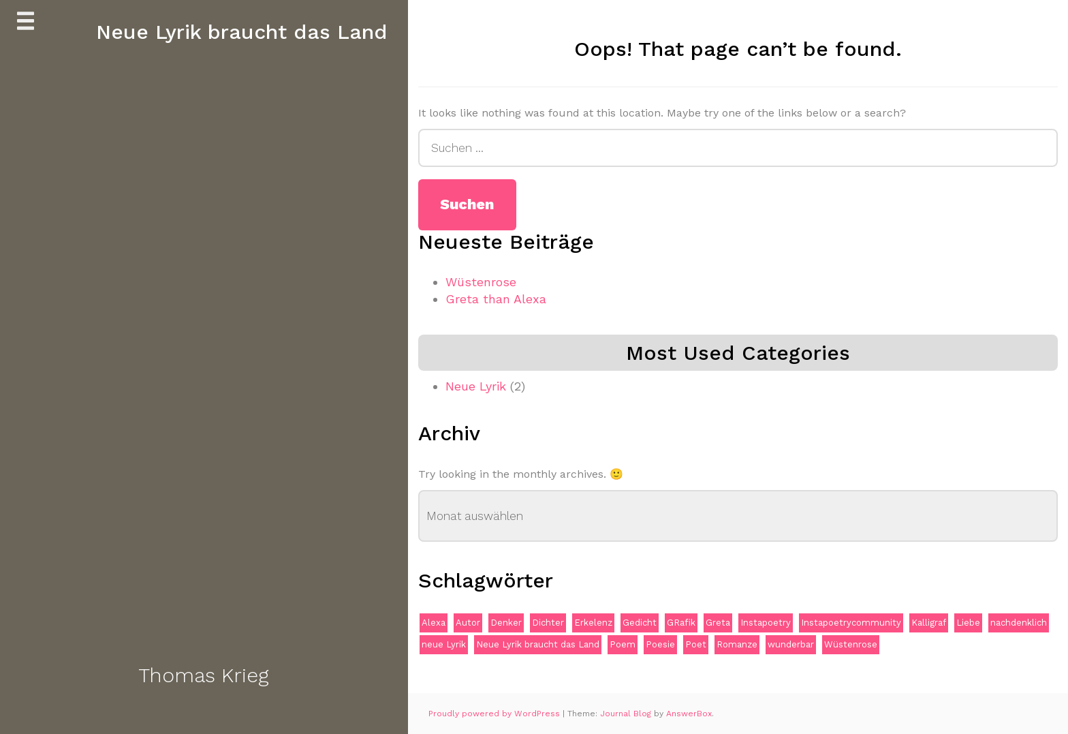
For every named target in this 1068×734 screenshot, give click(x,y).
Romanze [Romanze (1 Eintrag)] (737, 644)
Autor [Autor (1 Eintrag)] (468, 622)
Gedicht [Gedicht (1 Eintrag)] (640, 622)
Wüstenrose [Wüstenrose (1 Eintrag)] (850, 644)
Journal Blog (627, 713)
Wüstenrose (480, 282)
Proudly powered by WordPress (495, 713)
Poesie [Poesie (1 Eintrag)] (660, 644)
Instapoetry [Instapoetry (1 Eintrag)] (765, 622)
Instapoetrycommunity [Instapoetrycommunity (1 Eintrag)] (851, 622)
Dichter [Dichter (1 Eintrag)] (548, 622)
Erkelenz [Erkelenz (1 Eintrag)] (593, 622)
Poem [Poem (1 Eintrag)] (622, 644)
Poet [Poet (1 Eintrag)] (695, 644)
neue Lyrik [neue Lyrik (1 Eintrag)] (444, 644)
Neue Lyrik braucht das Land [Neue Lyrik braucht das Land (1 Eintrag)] (537, 644)
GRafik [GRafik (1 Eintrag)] (681, 622)
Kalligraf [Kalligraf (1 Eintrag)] (928, 622)
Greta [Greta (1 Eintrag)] (718, 622)
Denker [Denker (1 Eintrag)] (506, 622)
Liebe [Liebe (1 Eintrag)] (968, 622)
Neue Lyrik (475, 386)
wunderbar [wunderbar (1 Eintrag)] (791, 644)
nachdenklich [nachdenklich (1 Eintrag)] (1018, 622)
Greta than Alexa (495, 299)
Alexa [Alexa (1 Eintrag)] (433, 622)
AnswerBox (689, 713)
